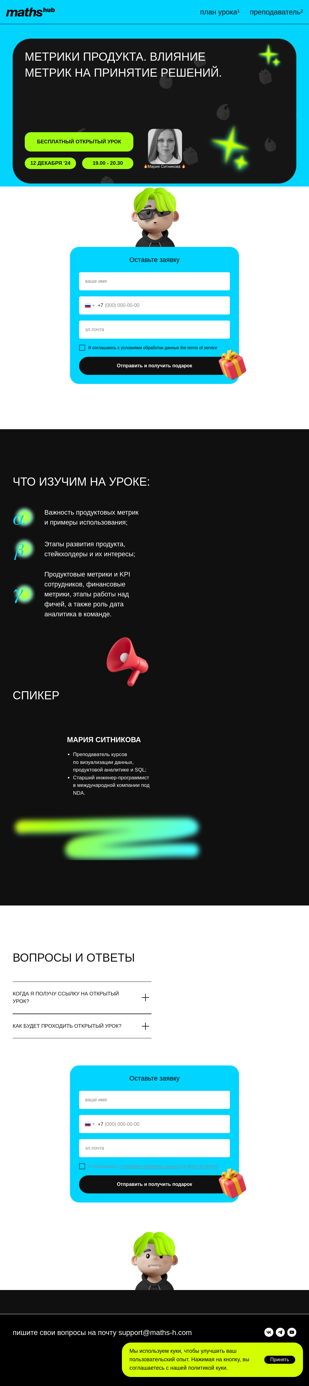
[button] (166, 152)
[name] (154, 281)
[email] (154, 330)
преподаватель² (276, 12)
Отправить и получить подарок (154, 365)
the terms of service (198, 1166)
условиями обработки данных (150, 1166)
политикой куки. (207, 1368)
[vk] (268, 1332)
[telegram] (280, 1332)
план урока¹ (220, 12)
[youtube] (291, 1332)
